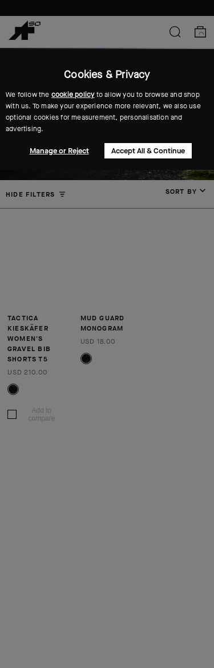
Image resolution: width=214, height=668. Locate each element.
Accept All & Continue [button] (148, 151)
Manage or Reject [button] (59, 151)
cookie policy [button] (73, 94)
